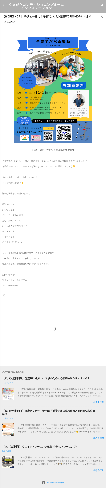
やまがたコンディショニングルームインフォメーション (36, 6)
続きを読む (98, 402)
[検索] (102, 5)
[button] (102, 17)
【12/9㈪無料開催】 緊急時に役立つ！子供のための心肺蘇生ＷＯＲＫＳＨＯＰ (46, 378)
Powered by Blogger (53, 482)
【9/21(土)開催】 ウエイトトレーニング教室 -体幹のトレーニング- (39, 446)
